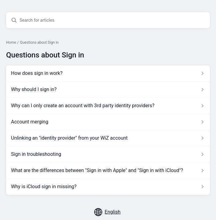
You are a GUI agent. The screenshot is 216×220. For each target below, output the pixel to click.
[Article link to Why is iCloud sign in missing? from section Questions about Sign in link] (108, 186)
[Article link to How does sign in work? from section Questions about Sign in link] (108, 73)
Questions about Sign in (39, 42)
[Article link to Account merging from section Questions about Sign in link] (108, 122)
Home (11, 42)
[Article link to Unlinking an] (108, 138)
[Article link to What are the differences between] (108, 170)
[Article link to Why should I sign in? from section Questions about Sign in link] (108, 89)
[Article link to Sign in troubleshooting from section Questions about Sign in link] (108, 154)
